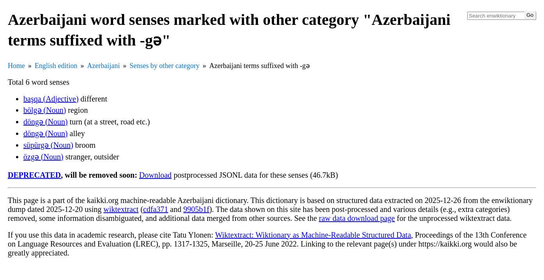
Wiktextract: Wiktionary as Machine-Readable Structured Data (313, 235)
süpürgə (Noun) (48, 145)
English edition (56, 66)
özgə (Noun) (43, 156)
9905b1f (196, 209)
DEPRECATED (34, 175)
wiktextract (121, 209)
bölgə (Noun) (44, 110)
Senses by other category (164, 66)
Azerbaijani (103, 66)
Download (155, 175)
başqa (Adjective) (51, 98)
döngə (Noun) (45, 121)
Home (16, 66)
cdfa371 (155, 209)
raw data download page (357, 218)
